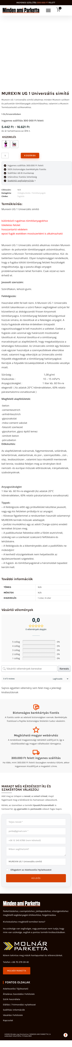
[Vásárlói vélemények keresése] (29, 669)
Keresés (64, 668)
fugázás (21, 196)
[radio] (6, 144)
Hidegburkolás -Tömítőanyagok (32, 193)
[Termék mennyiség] (5, 155)
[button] (48, 10)
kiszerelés (9, 137)
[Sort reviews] (60, 679)
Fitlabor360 (27, 1036)
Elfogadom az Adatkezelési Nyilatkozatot (31, 869)
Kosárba (30, 155)
